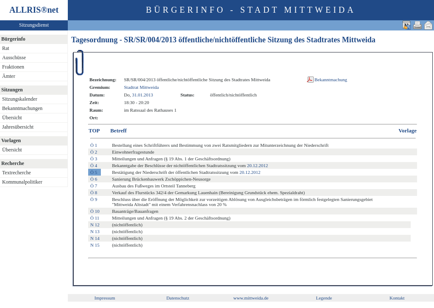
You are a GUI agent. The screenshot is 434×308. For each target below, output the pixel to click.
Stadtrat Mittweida (141, 87)
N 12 (95, 224)
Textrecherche (16, 173)
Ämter (8, 76)
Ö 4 (93, 165)
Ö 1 (93, 145)
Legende (324, 297)
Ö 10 (95, 211)
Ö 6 (93, 179)
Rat (5, 48)
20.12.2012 (257, 165)
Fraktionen (13, 67)
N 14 (95, 238)
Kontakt (396, 297)
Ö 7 (93, 185)
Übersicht (12, 118)
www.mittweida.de (250, 297)
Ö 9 (93, 199)
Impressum (105, 297)
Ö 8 (93, 192)
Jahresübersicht (17, 127)
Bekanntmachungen (22, 108)
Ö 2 (93, 151)
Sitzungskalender (19, 99)
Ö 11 (94, 217)
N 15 (95, 245)
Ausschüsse (14, 57)
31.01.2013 (142, 94)
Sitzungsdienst (34, 25)
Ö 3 (93, 158)
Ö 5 (93, 172)
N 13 (95, 231)
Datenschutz (177, 297)
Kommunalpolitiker (22, 182)
